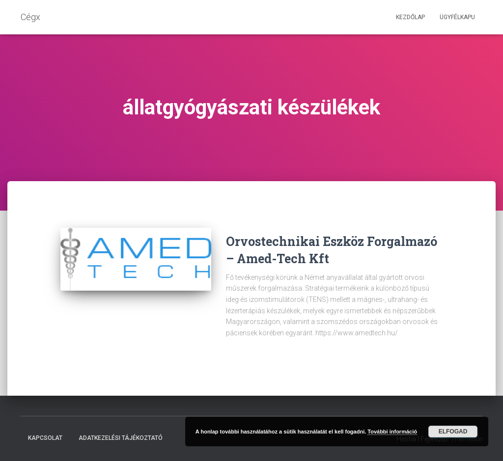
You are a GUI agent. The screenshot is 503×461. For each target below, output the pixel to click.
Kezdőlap (410, 17)
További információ (392, 431)
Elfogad (453, 431)
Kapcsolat (45, 437)
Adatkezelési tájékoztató (121, 437)
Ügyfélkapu (457, 17)
